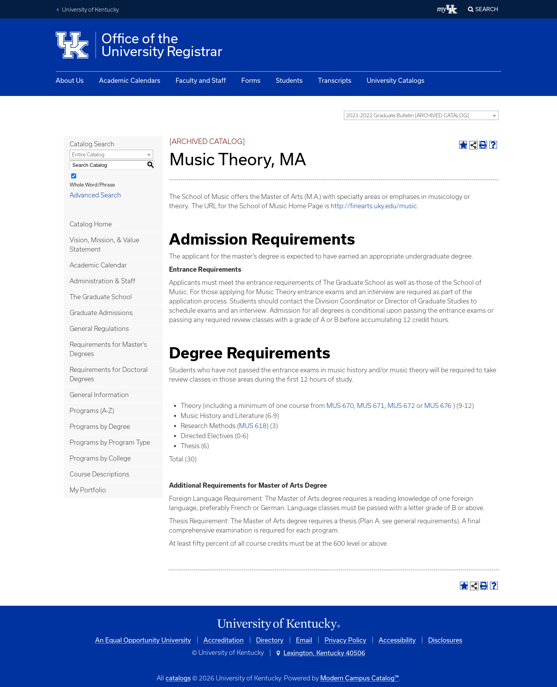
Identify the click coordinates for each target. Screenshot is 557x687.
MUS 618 (253, 425)
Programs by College (100, 458)
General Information (99, 394)
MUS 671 (370, 405)
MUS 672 (401, 405)
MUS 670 (340, 405)
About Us (70, 80)
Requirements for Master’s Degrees (108, 349)
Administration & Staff (102, 281)
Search (486, 9)
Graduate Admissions (101, 312)
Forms (250, 80)
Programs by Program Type (110, 442)
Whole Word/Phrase (92, 184)
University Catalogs (395, 80)
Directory (270, 640)
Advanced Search (95, 195)
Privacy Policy (345, 640)
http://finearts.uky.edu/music (374, 205)
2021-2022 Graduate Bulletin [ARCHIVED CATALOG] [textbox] (407, 115)
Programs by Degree (100, 426)
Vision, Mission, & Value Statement (104, 244)
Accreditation (223, 640)
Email (304, 640)
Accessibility (397, 640)
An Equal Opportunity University (143, 640)
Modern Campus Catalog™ (359, 678)
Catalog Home (91, 224)
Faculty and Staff (201, 80)
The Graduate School (101, 296)
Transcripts (334, 80)
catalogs (178, 678)
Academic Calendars (129, 80)
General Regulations (99, 328)
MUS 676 (437, 405)
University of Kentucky (90, 10)
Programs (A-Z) (92, 410)
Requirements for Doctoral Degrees (109, 374)
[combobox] (421, 115)
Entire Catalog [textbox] (88, 155)
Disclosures (445, 640)
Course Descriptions (99, 474)
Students (289, 80)
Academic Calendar (98, 265)
